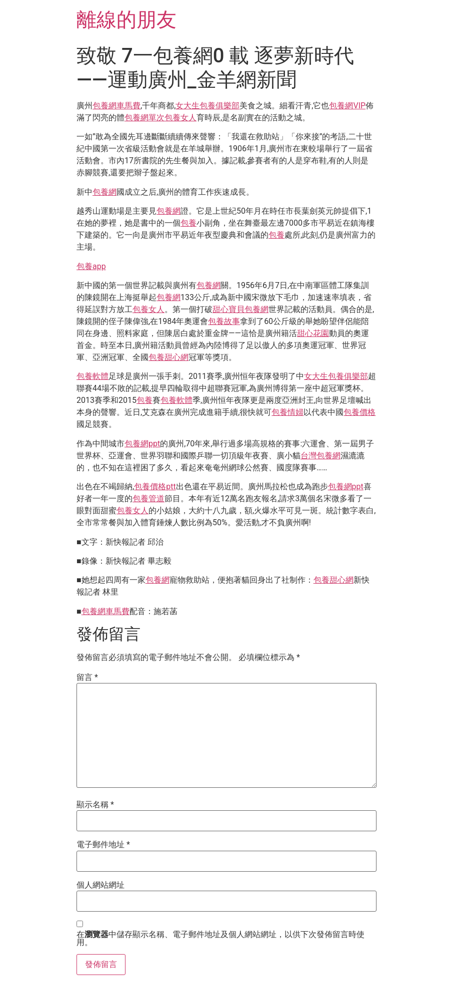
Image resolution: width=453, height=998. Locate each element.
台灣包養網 (320, 455)
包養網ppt (142, 443)
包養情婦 (288, 412)
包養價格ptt (155, 486)
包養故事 (224, 321)
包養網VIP (347, 105)
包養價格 (360, 412)
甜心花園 (313, 333)
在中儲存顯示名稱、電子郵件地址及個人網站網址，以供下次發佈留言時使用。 (220, 939)
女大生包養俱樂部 (208, 105)
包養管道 (148, 498)
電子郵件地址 (103, 845)
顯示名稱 (95, 805)
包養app (91, 266)
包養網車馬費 (116, 105)
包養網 (104, 192)
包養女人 (180, 117)
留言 (87, 677)
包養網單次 (144, 117)
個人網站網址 (100, 885)
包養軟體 (92, 376)
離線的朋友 (126, 19)
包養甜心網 (168, 357)
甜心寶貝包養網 (240, 309)
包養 (188, 223)
